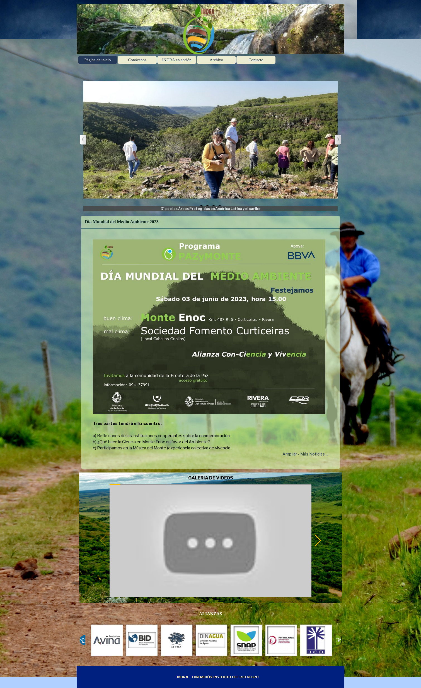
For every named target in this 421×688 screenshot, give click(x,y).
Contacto (256, 60)
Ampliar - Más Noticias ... (305, 454)
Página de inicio (97, 60)
